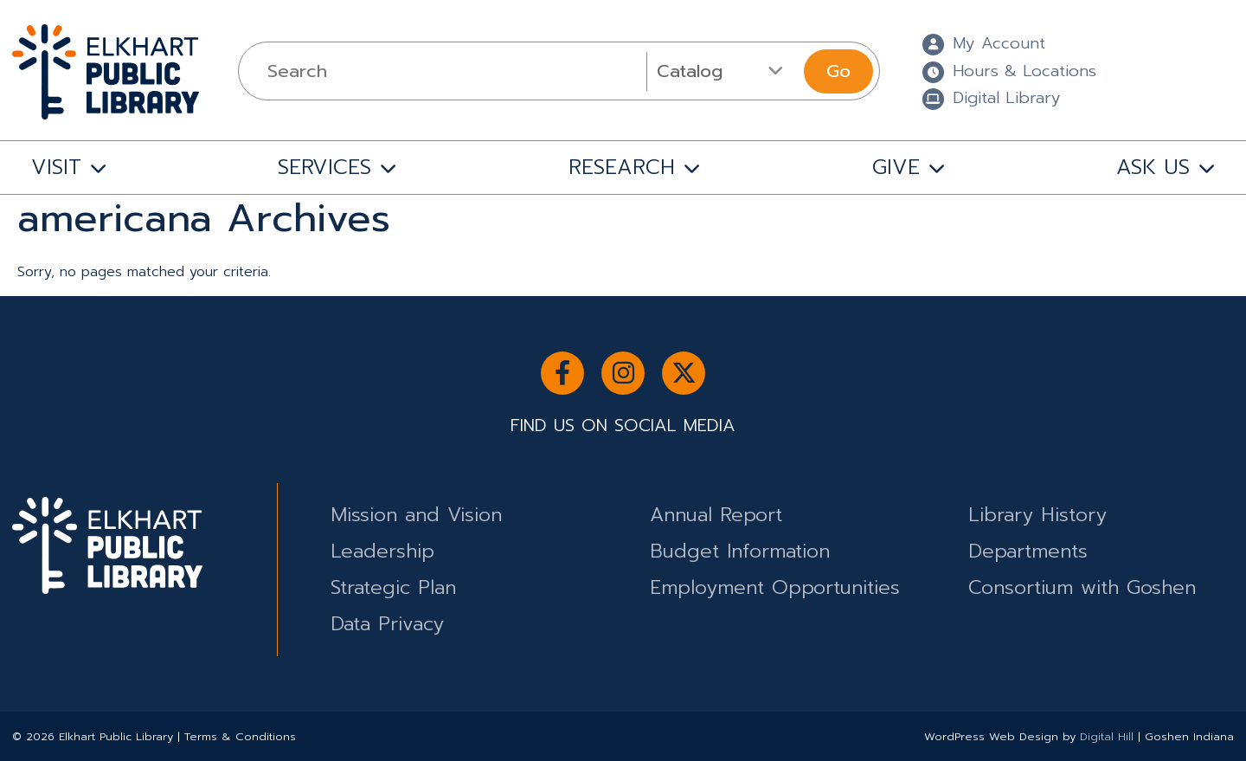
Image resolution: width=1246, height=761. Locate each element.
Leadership (382, 551)
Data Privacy (387, 623)
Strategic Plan (393, 587)
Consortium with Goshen (1082, 587)
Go (838, 71)
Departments (1028, 551)
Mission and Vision (416, 514)
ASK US (1153, 167)
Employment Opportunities (775, 587)
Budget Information (740, 551)
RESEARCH (621, 167)
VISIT (56, 167)
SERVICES (324, 167)
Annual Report (716, 514)
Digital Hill (1107, 736)
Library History (1037, 514)
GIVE (896, 167)
